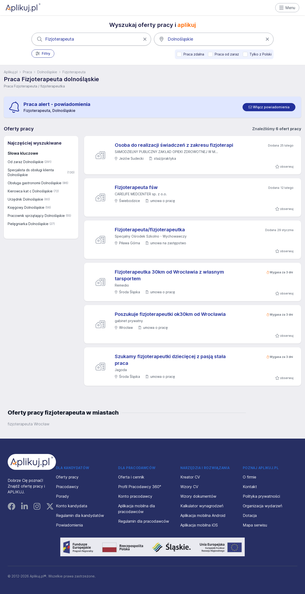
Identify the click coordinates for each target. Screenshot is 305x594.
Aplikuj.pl (11, 72)
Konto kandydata (71, 505)
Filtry (43, 53)
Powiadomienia (69, 525)
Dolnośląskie (47, 72)
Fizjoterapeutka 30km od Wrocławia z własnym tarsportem (169, 275)
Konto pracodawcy (135, 496)
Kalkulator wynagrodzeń (201, 505)
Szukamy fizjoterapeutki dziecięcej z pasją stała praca (170, 360)
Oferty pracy (67, 477)
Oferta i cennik (131, 477)
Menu (287, 7)
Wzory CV (189, 486)
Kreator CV (190, 477)
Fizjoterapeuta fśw (136, 187)
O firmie (249, 477)
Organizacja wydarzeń (262, 505)
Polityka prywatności (261, 496)
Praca (27, 72)
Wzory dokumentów (198, 496)
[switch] (269, 107)
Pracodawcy (67, 486)
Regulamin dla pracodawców (143, 521)
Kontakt (250, 486)
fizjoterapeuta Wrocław (28, 424)
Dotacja (250, 515)
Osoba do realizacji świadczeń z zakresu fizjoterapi (174, 145)
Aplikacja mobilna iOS (199, 525)
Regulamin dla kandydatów (80, 515)
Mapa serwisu (255, 525)
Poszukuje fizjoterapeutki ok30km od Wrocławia (170, 314)
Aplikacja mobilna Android (203, 515)
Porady (62, 496)
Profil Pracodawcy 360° (139, 486)
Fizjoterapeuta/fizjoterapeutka (150, 230)
